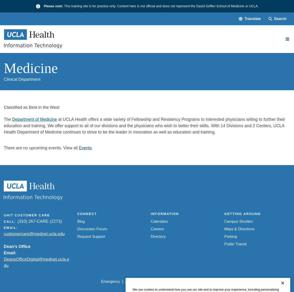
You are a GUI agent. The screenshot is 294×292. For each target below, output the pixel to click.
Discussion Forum (92, 229)
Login (246, 282)
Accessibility (135, 282)
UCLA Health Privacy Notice (213, 282)
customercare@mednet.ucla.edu (34, 233)
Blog (81, 221)
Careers (157, 229)
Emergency (110, 282)
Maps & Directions (239, 229)
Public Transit (235, 244)
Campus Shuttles (238, 221)
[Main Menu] (287, 39)
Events (85, 148)
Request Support (91, 237)
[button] (250, 19)
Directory (158, 237)
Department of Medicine (34, 119)
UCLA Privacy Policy (168, 282)
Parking (230, 237)
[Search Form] (277, 19)
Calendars (159, 221)
